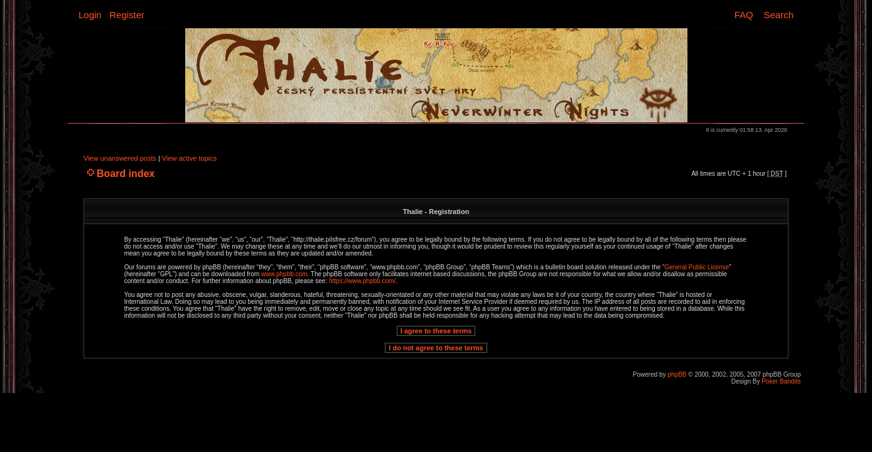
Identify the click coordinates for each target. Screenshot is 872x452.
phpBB (676, 374)
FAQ (744, 14)
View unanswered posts (119, 158)
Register (126, 14)
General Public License (696, 267)
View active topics (189, 158)
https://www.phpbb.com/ (362, 280)
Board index (125, 173)
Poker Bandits (781, 381)
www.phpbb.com (284, 274)
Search (778, 14)
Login (90, 14)
